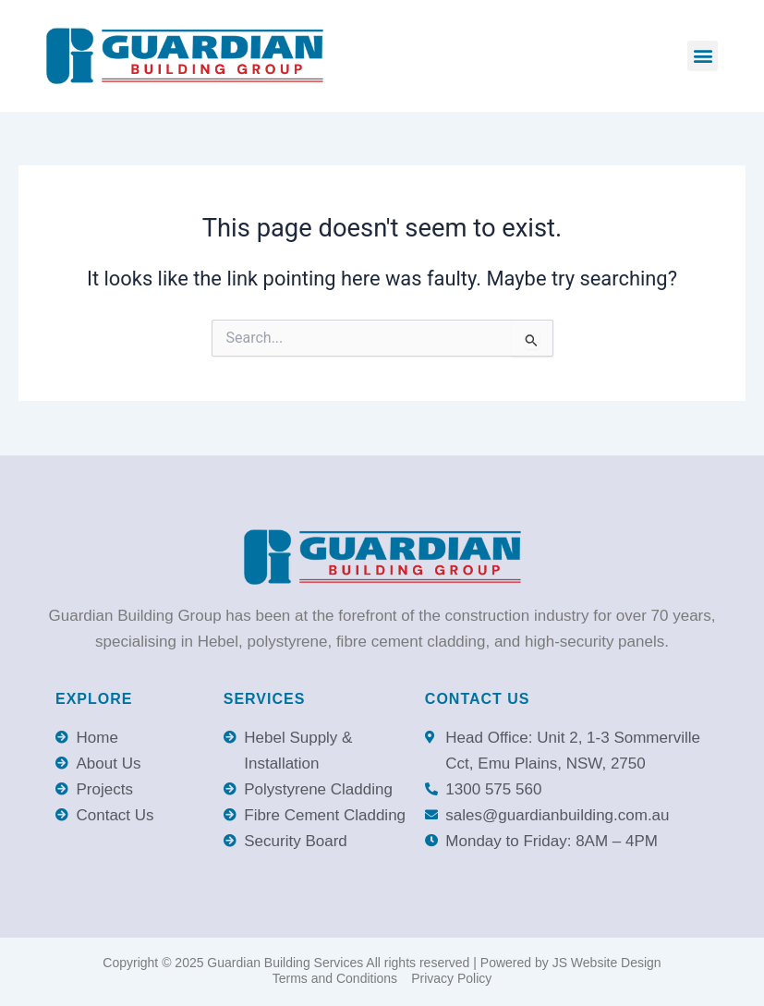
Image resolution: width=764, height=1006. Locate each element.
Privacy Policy (451, 978)
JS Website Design (606, 962)
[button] (702, 56)
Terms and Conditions (335, 978)
